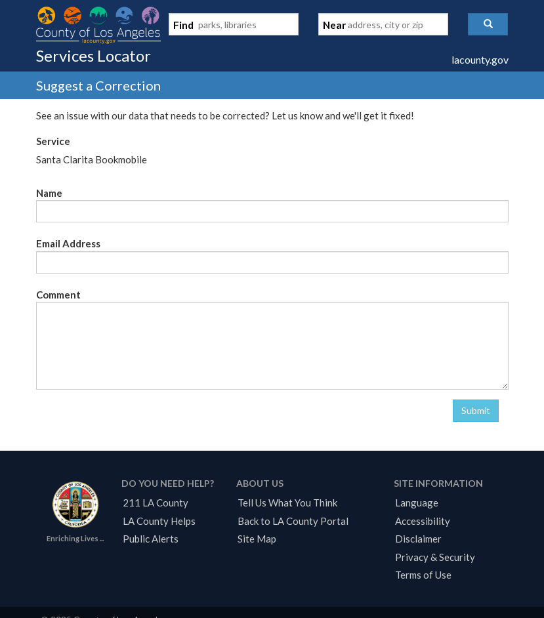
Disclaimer (418, 539)
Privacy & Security (435, 557)
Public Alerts (150, 539)
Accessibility (422, 521)
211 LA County (155, 502)
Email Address (68, 243)
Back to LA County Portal (293, 521)
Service (53, 141)
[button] (488, 24)
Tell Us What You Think (287, 502)
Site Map (257, 539)
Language (416, 502)
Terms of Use (423, 575)
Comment (58, 294)
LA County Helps (159, 521)
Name (49, 193)
